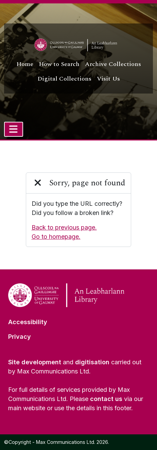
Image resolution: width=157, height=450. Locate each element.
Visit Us (108, 78)
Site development (34, 362)
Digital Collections (64, 78)
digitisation (92, 362)
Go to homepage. (56, 236)
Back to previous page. (64, 227)
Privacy (19, 336)
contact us (106, 398)
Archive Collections (113, 64)
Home (24, 64)
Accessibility (27, 322)
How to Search (59, 64)
